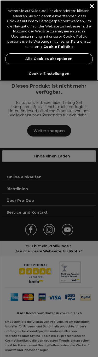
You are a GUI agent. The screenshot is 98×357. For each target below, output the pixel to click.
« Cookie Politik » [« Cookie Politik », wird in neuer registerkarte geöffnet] (57, 46)
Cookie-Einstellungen (49, 73)
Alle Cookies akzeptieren (48, 58)
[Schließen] (92, 6)
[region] (49, 40)
